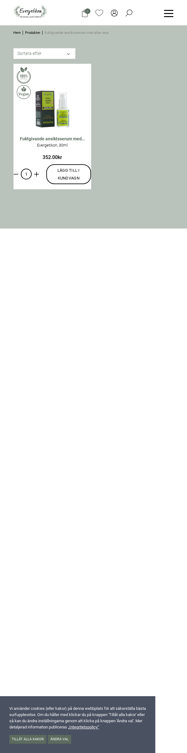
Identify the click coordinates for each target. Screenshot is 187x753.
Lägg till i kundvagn (68, 174)
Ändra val (59, 739)
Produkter (32, 33)
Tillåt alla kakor (28, 739)
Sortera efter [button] (29, 53)
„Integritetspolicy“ (83, 727)
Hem (17, 33)
